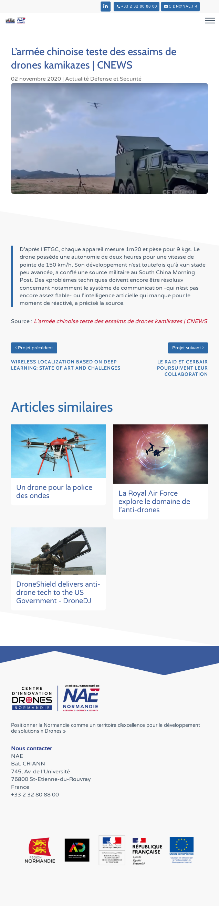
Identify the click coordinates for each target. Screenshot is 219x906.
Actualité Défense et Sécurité (103, 78)
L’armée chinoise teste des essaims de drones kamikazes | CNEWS (120, 321)
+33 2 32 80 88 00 (139, 6)
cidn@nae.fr (183, 6)
